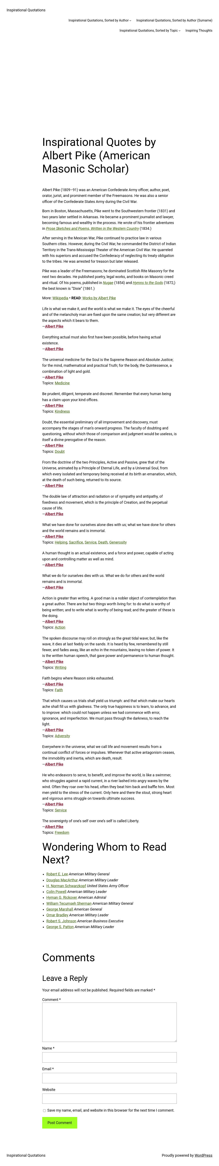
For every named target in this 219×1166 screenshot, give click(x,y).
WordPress (203, 1155)
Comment (51, 1000)
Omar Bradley (57, 915)
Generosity (118, 542)
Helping (61, 542)
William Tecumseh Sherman (68, 903)
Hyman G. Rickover (61, 897)
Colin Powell (56, 892)
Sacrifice (76, 542)
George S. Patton (60, 927)
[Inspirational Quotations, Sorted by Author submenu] (130, 20)
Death (103, 542)
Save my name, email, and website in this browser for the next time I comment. (110, 1110)
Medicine (62, 383)
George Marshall (59, 909)
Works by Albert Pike (99, 298)
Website (48, 1090)
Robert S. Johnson (61, 921)
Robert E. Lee (57, 874)
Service (90, 542)
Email (48, 1069)
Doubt (60, 451)
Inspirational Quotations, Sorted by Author (99, 20)
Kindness (62, 411)
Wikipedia (60, 298)
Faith (59, 690)
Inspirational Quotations (26, 10)
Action (60, 627)
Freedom (62, 832)
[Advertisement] (109, 82)
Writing (60, 667)
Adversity (62, 736)
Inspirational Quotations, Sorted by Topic (148, 30)
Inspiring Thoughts (198, 30)
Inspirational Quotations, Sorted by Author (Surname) (174, 20)
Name (48, 1048)
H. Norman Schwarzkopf (66, 886)
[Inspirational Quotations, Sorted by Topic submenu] (179, 30)
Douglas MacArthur (62, 880)
